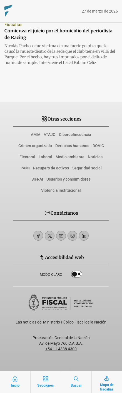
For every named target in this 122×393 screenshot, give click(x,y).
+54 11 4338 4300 (61, 349)
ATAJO (50, 134)
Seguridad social (87, 168)
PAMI (25, 168)
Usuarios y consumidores (68, 179)
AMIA (35, 134)
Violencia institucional (61, 190)
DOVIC (98, 145)
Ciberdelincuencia (75, 134)
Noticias (95, 157)
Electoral (27, 157)
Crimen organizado (35, 145)
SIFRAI (37, 179)
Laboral (45, 157)
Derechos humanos (72, 145)
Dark (76, 275)
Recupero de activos (51, 168)
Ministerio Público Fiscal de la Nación (74, 322)
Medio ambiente (70, 157)
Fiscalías (13, 24)
